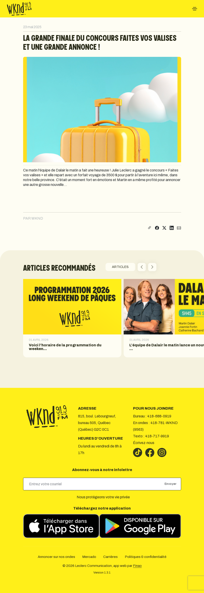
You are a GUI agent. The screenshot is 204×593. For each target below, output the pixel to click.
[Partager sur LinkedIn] (172, 228)
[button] (142, 267)
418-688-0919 (159, 416)
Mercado (89, 557)
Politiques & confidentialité (145, 557)
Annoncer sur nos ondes (56, 557)
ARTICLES (120, 267)
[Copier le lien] (149, 228)
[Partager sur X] (164, 228)
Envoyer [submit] (171, 483)
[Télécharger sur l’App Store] (61, 526)
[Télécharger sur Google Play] (140, 526)
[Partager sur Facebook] (157, 228)
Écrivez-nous (143, 443)
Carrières (110, 557)
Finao (137, 566)
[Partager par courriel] (179, 228)
